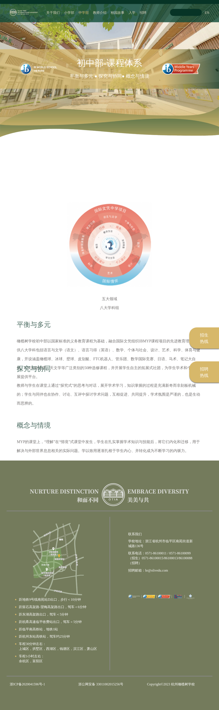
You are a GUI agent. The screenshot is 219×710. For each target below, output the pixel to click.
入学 (132, 12)
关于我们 (53, 12)
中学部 (84, 12)
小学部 (69, 12)
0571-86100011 (156, 553)
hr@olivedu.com (156, 570)
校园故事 (117, 12)
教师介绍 (100, 12)
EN (207, 12)
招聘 (143, 12)
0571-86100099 (180, 553)
